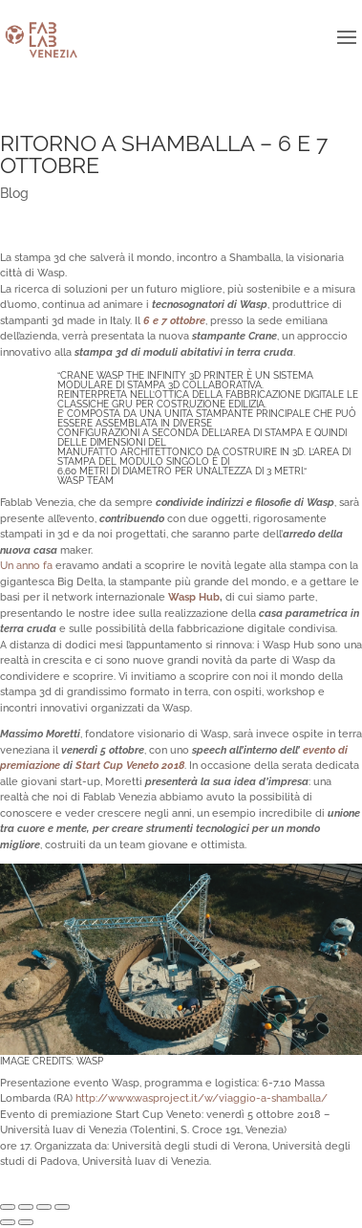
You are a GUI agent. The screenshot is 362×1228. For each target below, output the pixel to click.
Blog (14, 193)
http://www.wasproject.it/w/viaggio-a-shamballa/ (201, 1098)
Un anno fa (26, 565)
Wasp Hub (194, 597)
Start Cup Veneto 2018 (129, 765)
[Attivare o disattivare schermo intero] (44, 1207)
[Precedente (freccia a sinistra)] (7, 1222)
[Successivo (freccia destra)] (25, 1222)
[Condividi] (25, 1207)
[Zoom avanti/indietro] (62, 1207)
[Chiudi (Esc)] (7, 1207)
